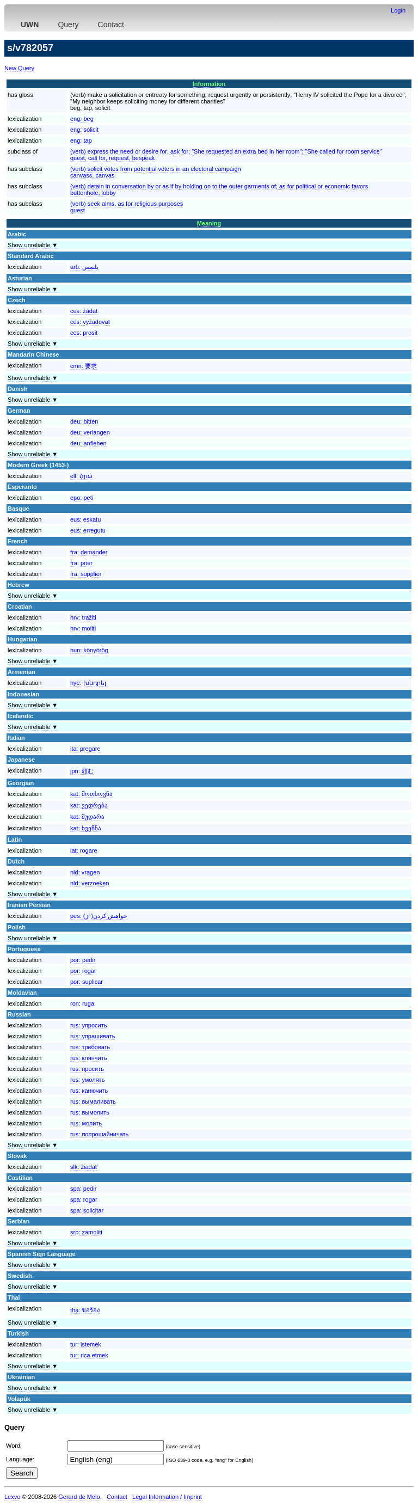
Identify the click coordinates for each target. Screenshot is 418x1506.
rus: (88, 1025)
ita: (85, 748)
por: (82, 960)
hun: (89, 650)
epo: (81, 497)
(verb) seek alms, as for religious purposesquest (126, 206)
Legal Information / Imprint (167, 1496)
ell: (81, 476)
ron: (82, 1003)
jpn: (82, 771)
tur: (85, 1344)
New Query (19, 68)
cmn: (83, 366)
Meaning (209, 223)
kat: (91, 794)
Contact (111, 24)
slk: (83, 1167)
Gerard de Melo (79, 1496)
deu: (84, 421)
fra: (89, 552)
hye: (88, 682)
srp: (86, 1232)
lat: (83, 850)
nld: (85, 872)
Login (398, 10)
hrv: (83, 617)
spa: (83, 1188)
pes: (98, 916)
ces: (83, 311)
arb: (84, 267)
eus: (85, 519)
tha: (85, 1310)
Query (68, 24)
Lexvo (12, 1496)
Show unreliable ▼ (33, 245)
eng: (82, 118)
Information (209, 84)
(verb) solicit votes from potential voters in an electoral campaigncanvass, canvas (155, 172)
